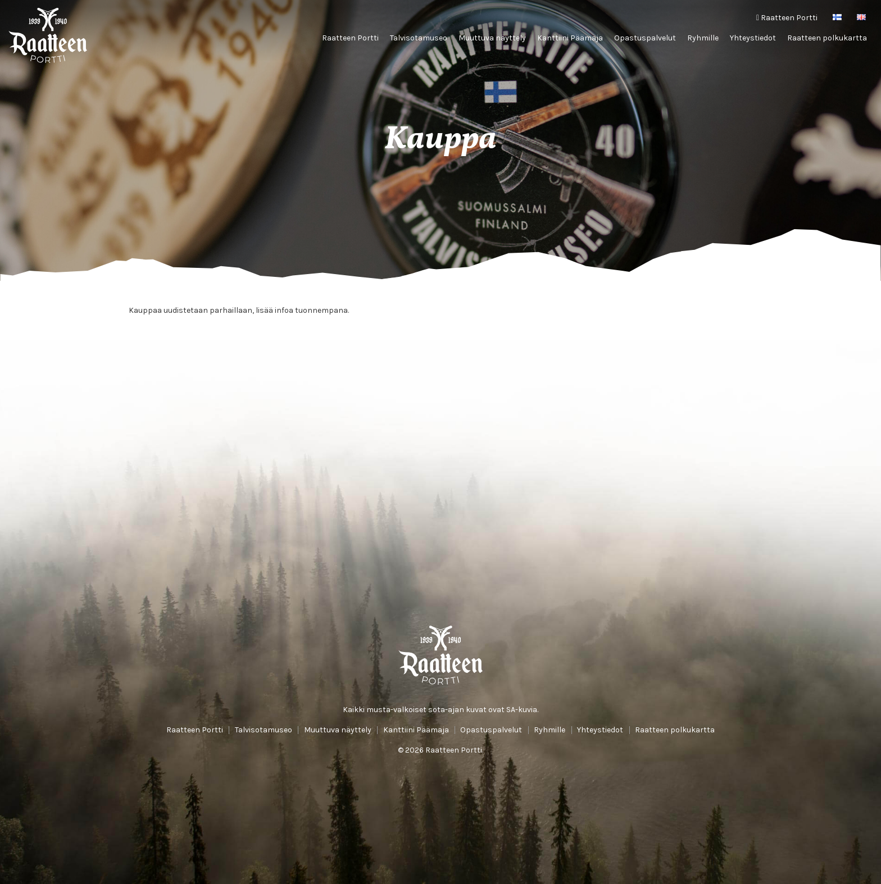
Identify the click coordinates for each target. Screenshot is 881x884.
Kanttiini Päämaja (570, 38)
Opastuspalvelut (645, 38)
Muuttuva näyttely (492, 38)
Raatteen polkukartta (827, 38)
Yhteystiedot (753, 38)
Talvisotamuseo (418, 38)
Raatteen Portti (787, 17)
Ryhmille (703, 38)
